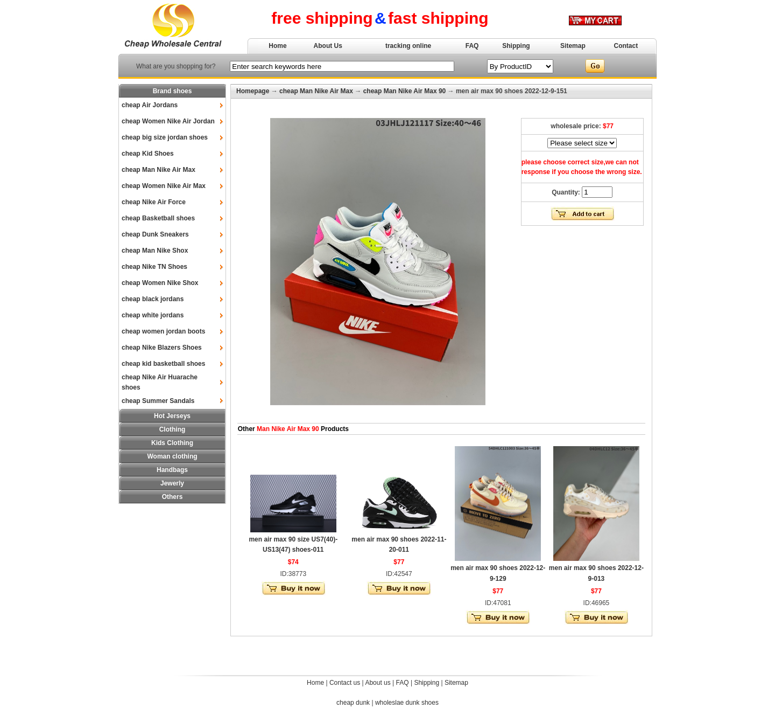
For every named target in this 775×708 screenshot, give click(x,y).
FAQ (472, 46)
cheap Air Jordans (150, 105)
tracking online (408, 46)
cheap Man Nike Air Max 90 (404, 91)
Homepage (252, 91)
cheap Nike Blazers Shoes (162, 347)
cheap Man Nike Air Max (158, 169)
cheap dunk (353, 702)
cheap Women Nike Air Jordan (168, 121)
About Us (328, 46)
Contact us (344, 682)
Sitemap (573, 46)
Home (277, 46)
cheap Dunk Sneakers (155, 234)
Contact (626, 46)
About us (377, 682)
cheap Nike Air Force (154, 202)
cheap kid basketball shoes (163, 363)
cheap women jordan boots (163, 331)
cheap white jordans (153, 315)
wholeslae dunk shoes (407, 702)
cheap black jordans (153, 299)
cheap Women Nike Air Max (164, 186)
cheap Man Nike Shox (155, 250)
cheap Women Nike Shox (160, 283)
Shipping (516, 46)
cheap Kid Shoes (148, 153)
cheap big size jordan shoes (165, 137)
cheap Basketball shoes (158, 218)
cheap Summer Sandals (158, 401)
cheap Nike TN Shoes (154, 266)
